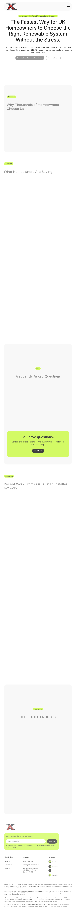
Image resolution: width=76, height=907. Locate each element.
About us (7, 866)
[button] (68, 6)
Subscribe (52, 846)
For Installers (8, 869)
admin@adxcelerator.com (31, 869)
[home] (11, 6)
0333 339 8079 (28, 866)
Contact (7, 872)
